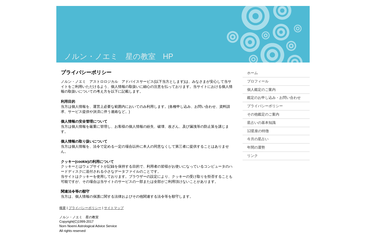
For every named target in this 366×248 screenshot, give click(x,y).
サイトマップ (114, 208)
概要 (62, 208)
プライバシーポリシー (85, 208)
